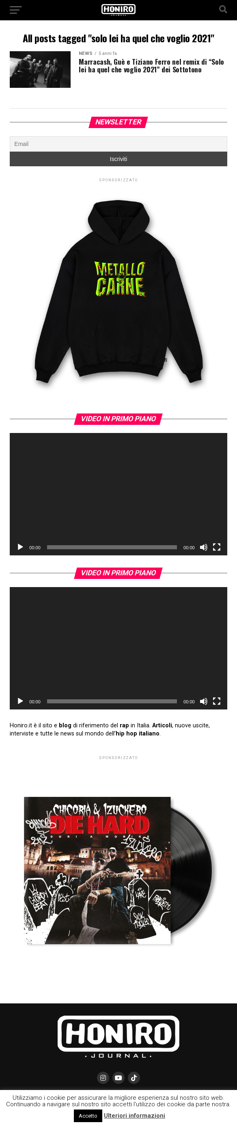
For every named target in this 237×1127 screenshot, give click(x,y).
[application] (118, 494)
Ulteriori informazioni (134, 1115)
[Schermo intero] (217, 547)
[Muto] (204, 547)
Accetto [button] (88, 1116)
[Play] (20, 547)
